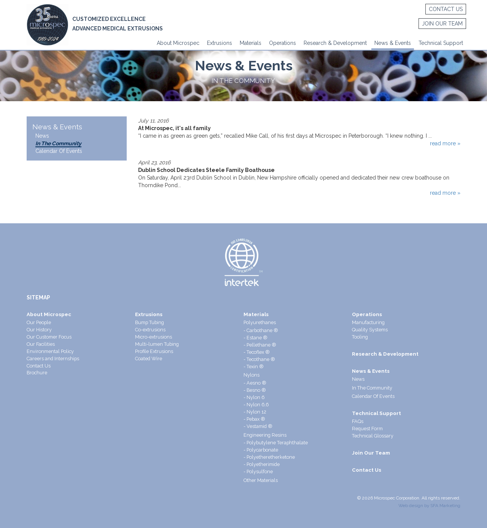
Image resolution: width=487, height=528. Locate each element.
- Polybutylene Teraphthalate (276, 442)
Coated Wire (148, 358)
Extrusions (219, 43)
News (42, 136)
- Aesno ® (255, 383)
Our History (39, 329)
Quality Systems (370, 329)
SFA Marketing (445, 505)
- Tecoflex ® (257, 352)
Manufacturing (368, 322)
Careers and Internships (53, 358)
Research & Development (335, 43)
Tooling (360, 337)
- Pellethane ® (260, 345)
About (164, 43)
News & (383, 43)
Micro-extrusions (153, 337)
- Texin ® (254, 366)
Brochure (37, 372)
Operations (282, 43)
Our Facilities (41, 344)
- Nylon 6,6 (256, 404)
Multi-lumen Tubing (157, 344)
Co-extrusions (150, 329)
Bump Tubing (149, 322)
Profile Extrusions (154, 351)
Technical (430, 43)
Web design (410, 505)
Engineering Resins (265, 435)
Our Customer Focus (49, 337)
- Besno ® (255, 390)
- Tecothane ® (259, 359)
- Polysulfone (258, 471)
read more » (445, 143)
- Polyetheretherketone (269, 457)
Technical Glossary (372, 436)
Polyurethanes (260, 322)
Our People (39, 322)
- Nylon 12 (255, 412)
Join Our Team (441, 24)
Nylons (251, 375)
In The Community (58, 143)
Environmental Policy (50, 351)
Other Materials (261, 480)
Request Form (367, 428)
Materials (250, 43)
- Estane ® (255, 337)
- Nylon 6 (254, 397)
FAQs (357, 421)
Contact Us (444, 9)
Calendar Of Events (58, 151)
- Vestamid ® (258, 426)
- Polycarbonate (261, 450)
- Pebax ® (254, 419)
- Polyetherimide (262, 464)
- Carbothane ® (261, 330)
